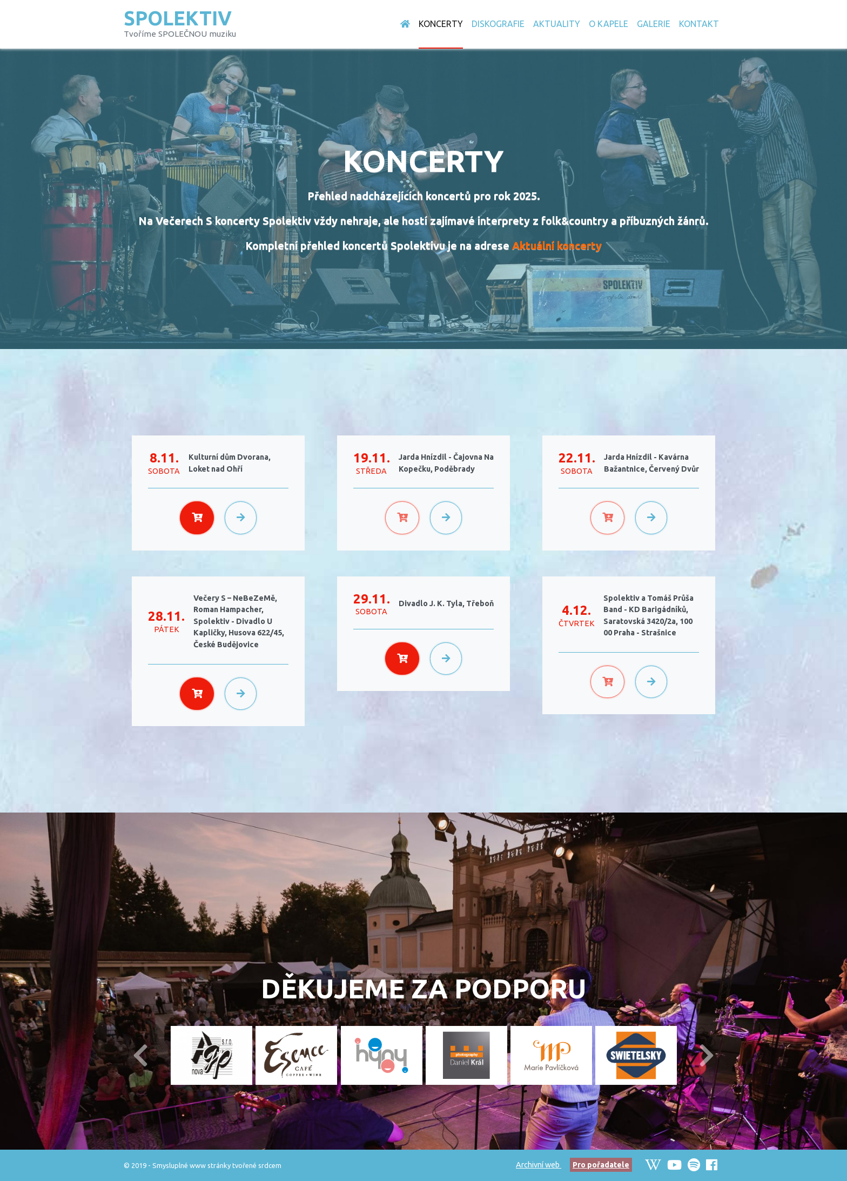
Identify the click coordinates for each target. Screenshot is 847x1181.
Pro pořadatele (601, 1164)
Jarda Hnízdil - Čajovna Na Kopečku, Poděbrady (446, 463)
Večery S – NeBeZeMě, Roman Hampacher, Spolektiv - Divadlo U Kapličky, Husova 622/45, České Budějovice (238, 621)
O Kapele (608, 24)
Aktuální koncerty (557, 245)
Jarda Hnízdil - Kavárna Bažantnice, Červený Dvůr (651, 463)
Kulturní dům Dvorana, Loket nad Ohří (230, 463)
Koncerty (441, 24)
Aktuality (556, 24)
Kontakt (699, 24)
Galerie (653, 24)
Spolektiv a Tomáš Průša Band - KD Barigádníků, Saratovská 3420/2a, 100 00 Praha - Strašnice (648, 616)
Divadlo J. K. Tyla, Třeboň (446, 603)
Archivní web (538, 1164)
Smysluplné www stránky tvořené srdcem (216, 1165)
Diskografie (498, 24)
